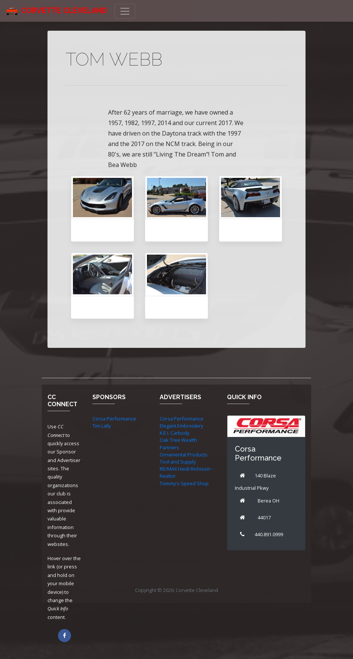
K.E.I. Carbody (174, 432)
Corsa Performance (114, 418)
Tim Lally (101, 425)
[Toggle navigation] (124, 11)
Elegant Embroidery (181, 425)
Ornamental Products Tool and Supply (184, 458)
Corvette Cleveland (64, 10)
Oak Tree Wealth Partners (178, 443)
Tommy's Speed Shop (184, 483)
